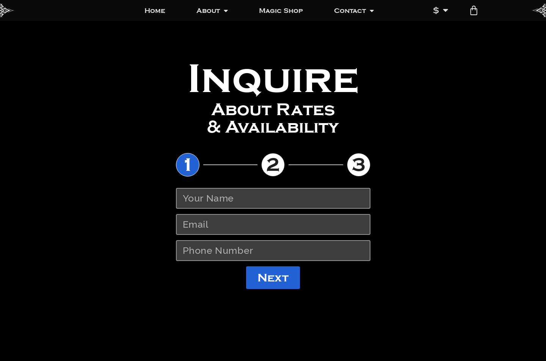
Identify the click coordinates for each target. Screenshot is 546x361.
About (212, 10)
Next (272, 277)
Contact (354, 10)
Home (154, 10)
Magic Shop (281, 10)
